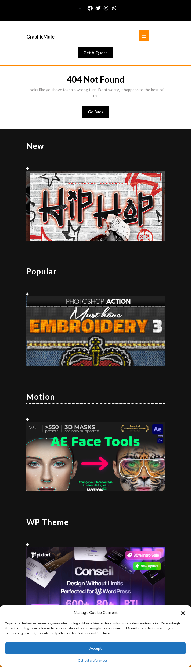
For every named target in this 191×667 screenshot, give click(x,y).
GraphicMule (40, 37)
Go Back (98, 113)
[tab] (144, 35)
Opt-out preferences (93, 660)
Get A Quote (98, 53)
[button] (183, 612)
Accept (95, 648)
